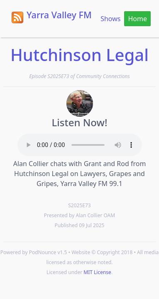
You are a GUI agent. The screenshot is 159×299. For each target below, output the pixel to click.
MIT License (97, 272)
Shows (110, 18)
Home (137, 18)
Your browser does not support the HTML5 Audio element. (79, 145)
